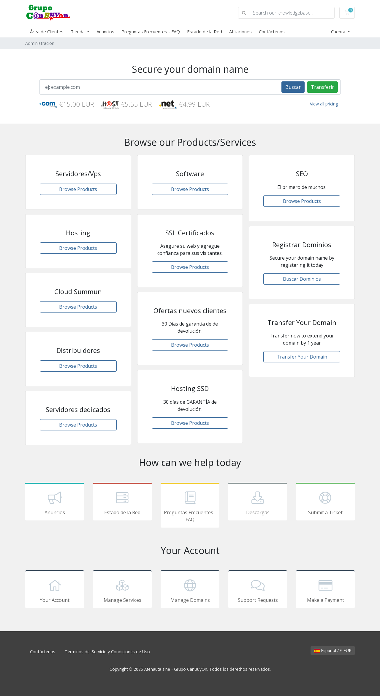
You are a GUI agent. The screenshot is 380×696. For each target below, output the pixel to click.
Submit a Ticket (325, 503)
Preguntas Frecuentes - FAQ (150, 31)
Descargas (257, 503)
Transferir (322, 87)
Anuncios (105, 31)
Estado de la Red (204, 31)
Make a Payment (325, 590)
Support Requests (257, 590)
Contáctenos (272, 31)
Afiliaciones (240, 31)
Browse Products (78, 189)
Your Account (54, 590)
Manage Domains (190, 590)
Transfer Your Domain (302, 356)
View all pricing (324, 104)
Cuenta (338, 31)
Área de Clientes (47, 31)
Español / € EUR (333, 650)
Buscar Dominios (302, 279)
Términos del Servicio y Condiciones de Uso (107, 651)
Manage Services (122, 590)
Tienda (78, 31)
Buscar (293, 87)
